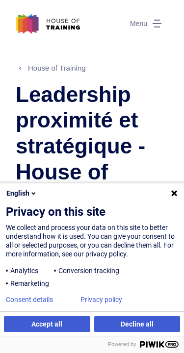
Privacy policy (101, 299)
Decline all (137, 324)
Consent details (29, 299)
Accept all (46, 324)
